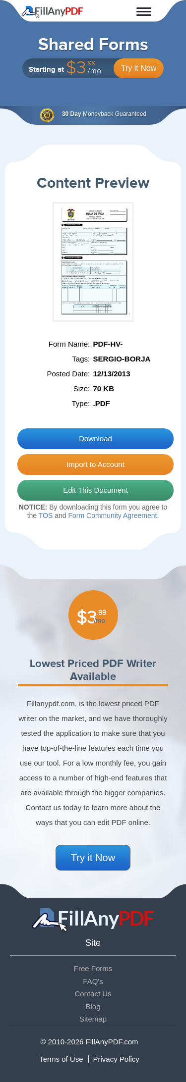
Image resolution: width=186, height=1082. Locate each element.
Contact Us (92, 993)
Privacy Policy (116, 1059)
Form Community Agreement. (113, 515)
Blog (92, 1006)
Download (95, 438)
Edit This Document (95, 490)
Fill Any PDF (52, 12)
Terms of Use (61, 1059)
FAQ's (93, 981)
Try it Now (138, 68)
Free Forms (93, 968)
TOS (46, 515)
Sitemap (93, 1019)
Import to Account (95, 464)
